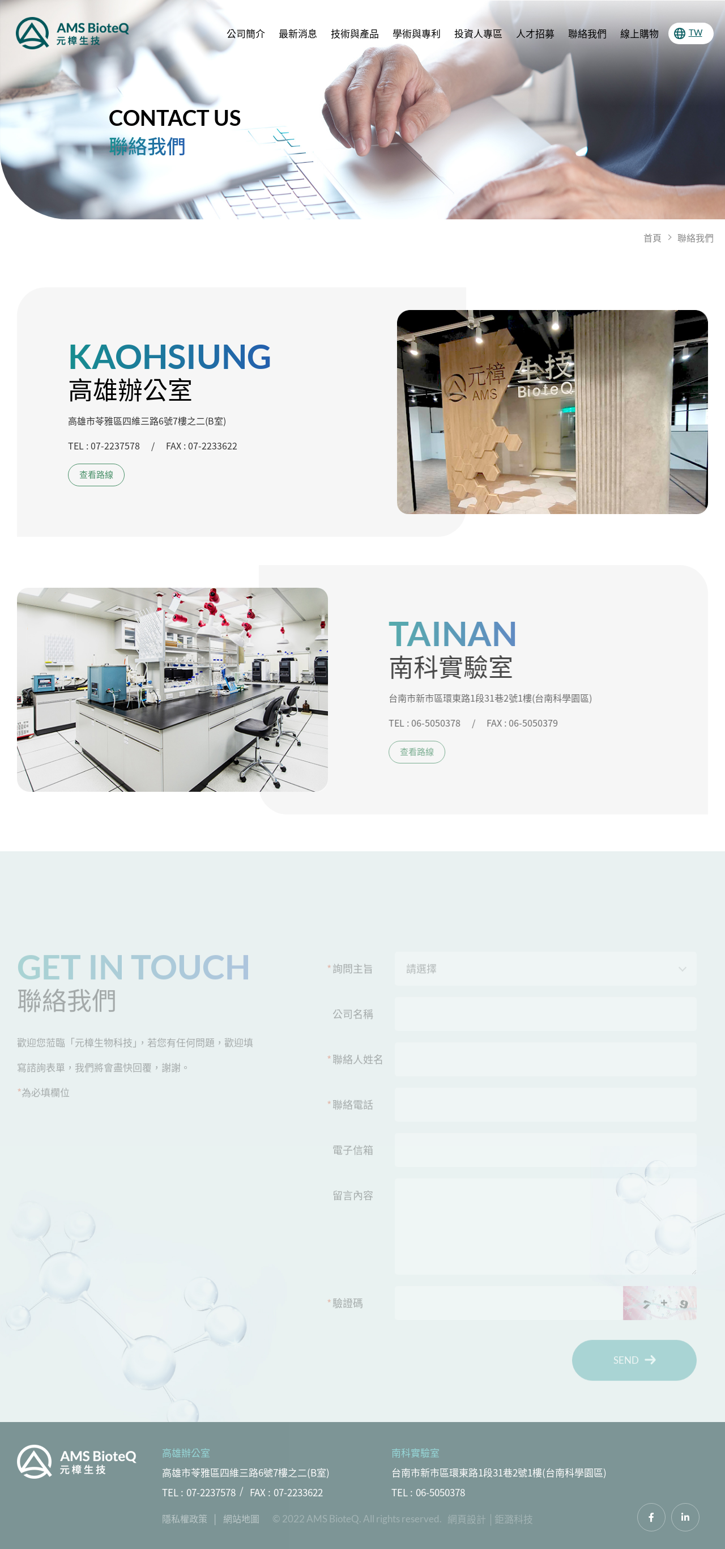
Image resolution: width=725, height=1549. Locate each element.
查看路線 (96, 474)
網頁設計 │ (470, 1519)
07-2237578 (211, 1492)
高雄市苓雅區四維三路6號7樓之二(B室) (246, 1472)
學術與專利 (417, 33)
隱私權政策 (184, 1518)
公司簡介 (246, 33)
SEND (634, 1364)
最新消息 (298, 33)
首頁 (652, 237)
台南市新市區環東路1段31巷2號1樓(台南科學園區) (499, 1472)
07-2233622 (298, 1492)
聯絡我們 (587, 33)
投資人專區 (478, 33)
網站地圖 (241, 1518)
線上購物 (639, 33)
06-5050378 (440, 1492)
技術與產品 (355, 33)
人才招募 (535, 33)
